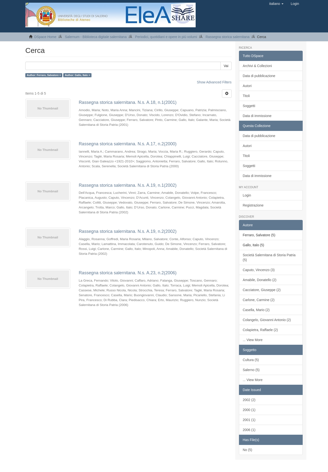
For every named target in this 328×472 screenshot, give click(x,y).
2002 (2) (249, 400)
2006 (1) (249, 430)
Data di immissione (257, 116)
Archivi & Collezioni (257, 66)
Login (247, 195)
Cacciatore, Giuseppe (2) (262, 290)
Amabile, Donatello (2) (260, 280)
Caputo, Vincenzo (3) (259, 270)
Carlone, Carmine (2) (259, 300)
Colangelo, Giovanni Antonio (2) (267, 320)
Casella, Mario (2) (256, 310)
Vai (226, 66)
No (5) (247, 450)
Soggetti (249, 106)
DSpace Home (45, 37)
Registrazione (253, 205)
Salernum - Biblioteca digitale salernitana (96, 37)
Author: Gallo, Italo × (77, 75)
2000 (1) (249, 410)
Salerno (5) (251, 370)
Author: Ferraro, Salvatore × (44, 75)
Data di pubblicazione (259, 76)
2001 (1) (249, 420)
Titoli (246, 96)
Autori (247, 86)
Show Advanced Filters (214, 82)
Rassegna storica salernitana (228, 37)
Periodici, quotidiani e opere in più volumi (166, 37)
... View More (253, 340)
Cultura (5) (251, 360)
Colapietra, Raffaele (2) (260, 330)
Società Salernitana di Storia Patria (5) (269, 257)
